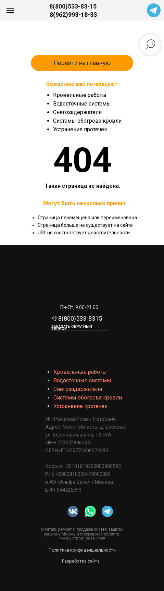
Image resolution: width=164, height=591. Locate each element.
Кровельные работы (79, 95)
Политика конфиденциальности (82, 550)
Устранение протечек (80, 129)
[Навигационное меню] (10, 10)
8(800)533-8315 (80, 318)
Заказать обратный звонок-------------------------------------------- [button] (79, 329)
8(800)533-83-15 (73, 6)
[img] (90, 511)
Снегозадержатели (77, 112)
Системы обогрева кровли (87, 121)
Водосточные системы (82, 103)
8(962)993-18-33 (73, 14)
